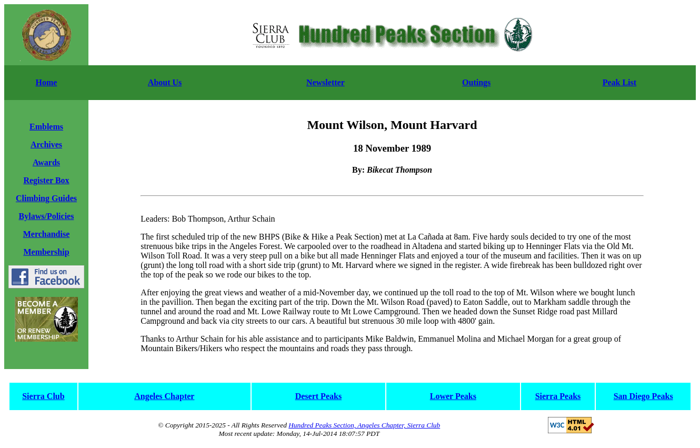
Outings (476, 82)
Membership (46, 251)
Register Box (46, 180)
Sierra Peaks (558, 396)
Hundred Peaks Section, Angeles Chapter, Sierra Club (364, 425)
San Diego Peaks (643, 396)
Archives (46, 144)
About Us (165, 82)
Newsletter (325, 82)
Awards (46, 162)
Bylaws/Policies (46, 216)
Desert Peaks (318, 396)
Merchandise (46, 234)
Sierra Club (43, 396)
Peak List (619, 82)
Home (46, 82)
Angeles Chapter (164, 396)
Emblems (46, 126)
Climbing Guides (46, 198)
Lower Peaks (453, 396)
